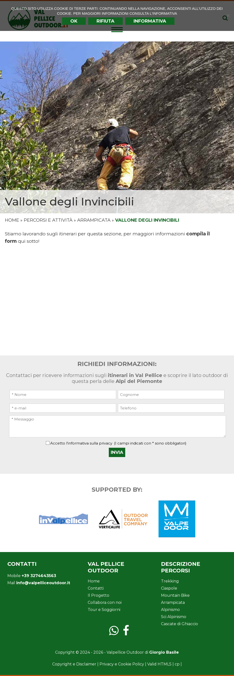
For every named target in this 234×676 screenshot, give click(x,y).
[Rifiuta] (227, 15)
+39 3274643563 (39, 575)
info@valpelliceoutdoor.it (43, 583)
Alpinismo (170, 609)
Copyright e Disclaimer (74, 664)
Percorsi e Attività (48, 220)
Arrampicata (94, 220)
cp (177, 664)
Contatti (96, 588)
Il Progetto (98, 595)
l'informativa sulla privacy (89, 443)
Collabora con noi (105, 602)
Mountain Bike (175, 595)
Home (12, 220)
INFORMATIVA (150, 21)
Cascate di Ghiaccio (179, 624)
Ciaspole (169, 588)
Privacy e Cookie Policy (121, 664)
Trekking (170, 581)
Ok (73, 21)
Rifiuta (105, 21)
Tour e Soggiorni (104, 609)
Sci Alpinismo (173, 616)
